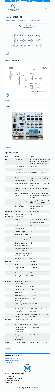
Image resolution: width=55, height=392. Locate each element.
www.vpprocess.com (11, 360)
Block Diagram (10, 21)
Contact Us (8, 363)
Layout (22, 21)
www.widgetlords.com (12, 358)
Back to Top (8, 101)
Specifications (35, 21)
